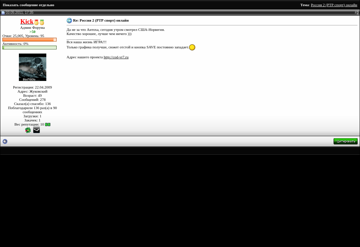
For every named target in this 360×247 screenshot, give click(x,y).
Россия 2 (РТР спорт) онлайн (334, 5)
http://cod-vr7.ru (116, 57)
